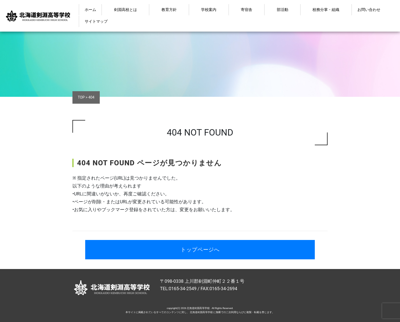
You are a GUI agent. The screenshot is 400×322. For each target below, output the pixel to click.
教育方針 (169, 9)
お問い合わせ (368, 9)
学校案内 (208, 9)
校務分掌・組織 (325, 9)
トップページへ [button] (200, 249)
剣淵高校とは (125, 9)
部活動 (282, 9)
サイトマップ (96, 21)
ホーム (90, 9)
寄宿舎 (246, 9)
